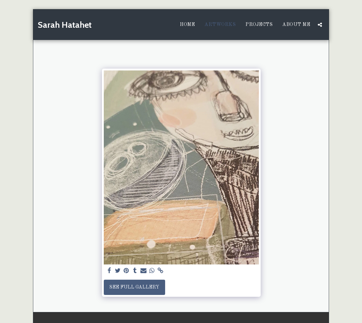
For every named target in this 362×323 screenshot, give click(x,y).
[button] (319, 24)
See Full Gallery (134, 287)
